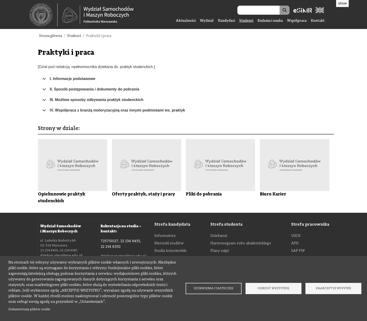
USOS (296, 236)
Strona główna (50, 36)
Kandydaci (226, 21)
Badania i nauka (270, 21)
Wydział (207, 21)
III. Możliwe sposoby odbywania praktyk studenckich (92, 101)
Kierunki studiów (169, 243)
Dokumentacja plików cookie (29, 309)
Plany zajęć (219, 251)
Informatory (165, 236)
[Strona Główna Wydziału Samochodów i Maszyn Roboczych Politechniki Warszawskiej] (98, 15)
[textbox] (43, 15)
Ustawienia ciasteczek (213, 288)
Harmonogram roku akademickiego (240, 243)
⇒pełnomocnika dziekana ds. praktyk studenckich (112, 67)
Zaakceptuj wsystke (333, 288)
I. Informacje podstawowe (68, 80)
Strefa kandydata (172, 224)
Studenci (246, 21)
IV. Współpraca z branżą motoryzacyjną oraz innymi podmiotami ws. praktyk (113, 112)
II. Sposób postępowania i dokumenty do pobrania (90, 91)
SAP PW (298, 251)
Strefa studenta (226, 224)
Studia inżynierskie (170, 251)
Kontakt (318, 21)
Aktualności (186, 21)
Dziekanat (218, 236)
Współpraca (297, 21)
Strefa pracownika (310, 224)
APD (295, 243)
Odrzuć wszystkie (273, 288)
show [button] (342, 3)
